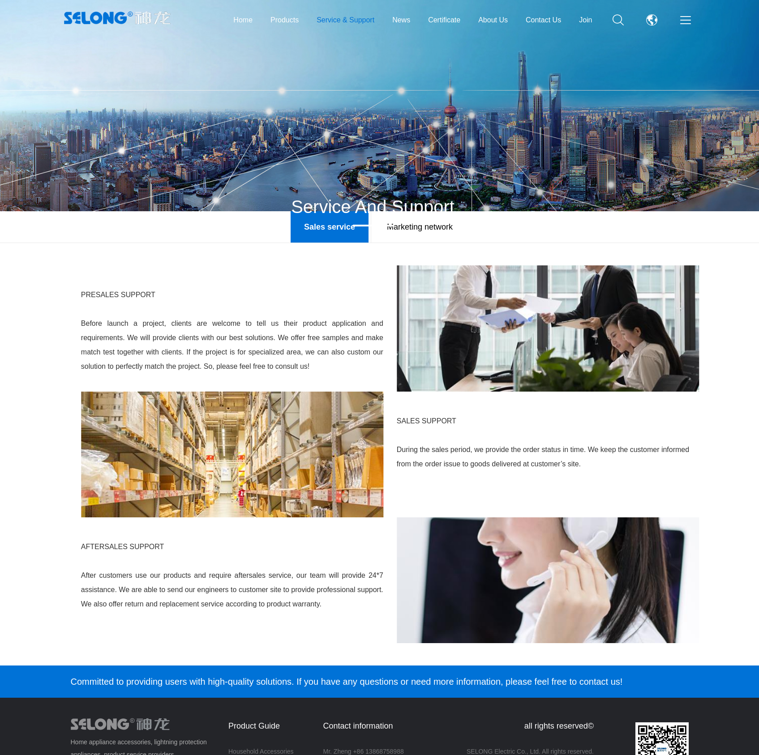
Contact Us (543, 20)
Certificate (444, 20)
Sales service (329, 226)
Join (585, 20)
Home (243, 20)
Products (284, 20)
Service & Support (345, 20)
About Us (493, 20)
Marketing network (420, 226)
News (401, 20)
